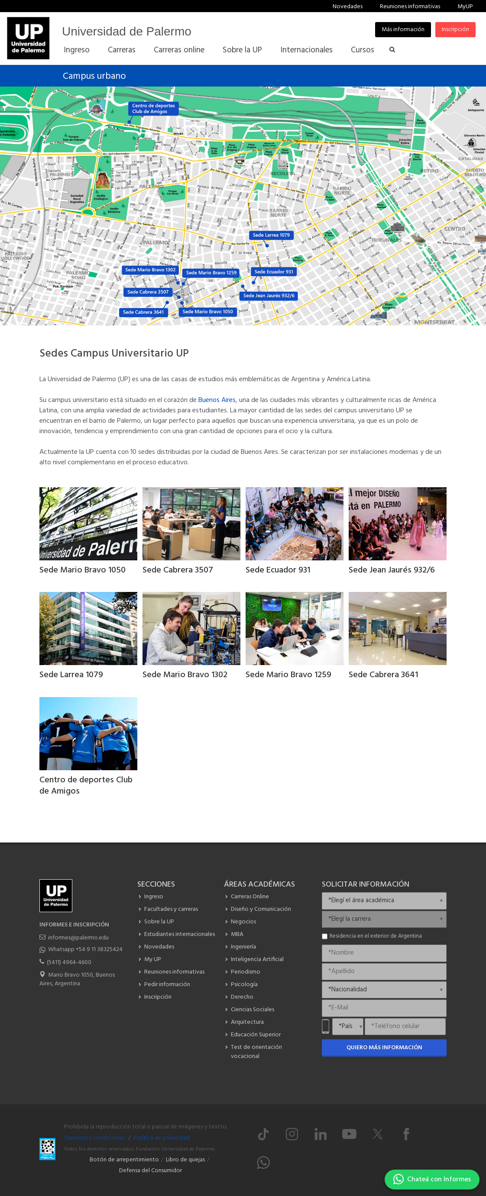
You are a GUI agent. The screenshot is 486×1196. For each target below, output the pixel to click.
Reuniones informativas (410, 7)
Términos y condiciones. (95, 1138)
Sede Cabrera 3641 (383, 675)
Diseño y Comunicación (261, 909)
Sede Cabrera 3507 (178, 570)
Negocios (243, 921)
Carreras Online (250, 896)
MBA (237, 934)
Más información (403, 30)
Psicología (244, 984)
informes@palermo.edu (78, 938)
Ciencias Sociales (252, 1009)
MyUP (465, 7)
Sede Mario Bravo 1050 (82, 570)
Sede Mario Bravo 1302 (185, 675)
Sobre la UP (159, 921)
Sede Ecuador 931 (278, 570)
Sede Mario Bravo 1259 (288, 675)
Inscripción (455, 30)
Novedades (348, 7)
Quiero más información (384, 1048)
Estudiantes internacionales (179, 934)
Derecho (242, 997)
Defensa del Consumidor (150, 1171)
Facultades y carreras (171, 909)
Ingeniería (243, 947)
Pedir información (167, 984)
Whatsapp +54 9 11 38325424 (85, 950)
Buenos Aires (217, 400)
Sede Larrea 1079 (71, 675)
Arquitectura (247, 1022)
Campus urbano (94, 76)
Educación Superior (256, 1034)
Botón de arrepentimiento (124, 1160)
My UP (152, 959)
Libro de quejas (185, 1160)
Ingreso (153, 896)
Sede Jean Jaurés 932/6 (392, 570)
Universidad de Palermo (126, 31)
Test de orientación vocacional (256, 1052)
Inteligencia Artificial (257, 959)
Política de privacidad (161, 1138)
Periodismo (245, 972)
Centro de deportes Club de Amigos (86, 785)
